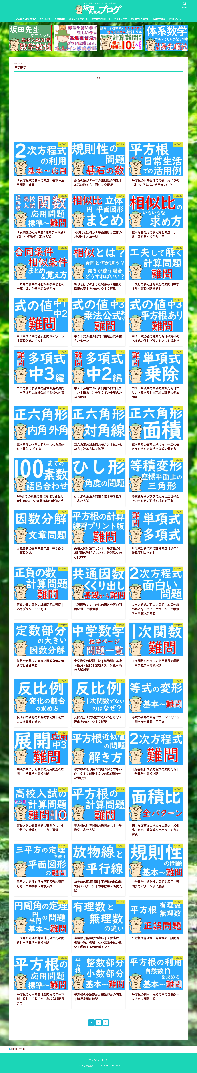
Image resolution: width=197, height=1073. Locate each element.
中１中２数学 (120, 19)
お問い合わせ (175, 19)
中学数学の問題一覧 (101, 19)
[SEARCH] (184, 4)
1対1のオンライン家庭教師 (52, 19)
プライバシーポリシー (99, 1060)
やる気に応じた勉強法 (26, 19)
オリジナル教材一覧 (78, 19)
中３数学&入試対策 (140, 19)
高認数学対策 (159, 19)
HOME (14, 1049)
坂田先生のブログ (92, 1066)
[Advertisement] (98, 111)
